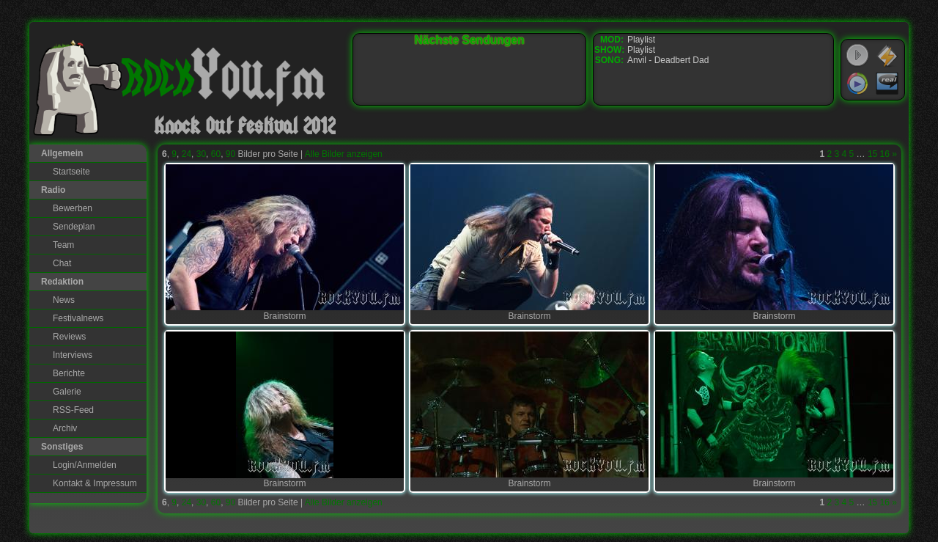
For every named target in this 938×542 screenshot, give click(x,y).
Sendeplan (74, 226)
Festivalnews (78, 318)
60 (216, 154)
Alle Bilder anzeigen (344, 154)
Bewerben (72, 208)
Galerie (67, 392)
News (64, 300)
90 (230, 154)
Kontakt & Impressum (95, 483)
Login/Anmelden (85, 465)
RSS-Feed (73, 410)
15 (872, 154)
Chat (62, 263)
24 (186, 154)
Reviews (69, 337)
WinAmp (887, 55)
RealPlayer (887, 83)
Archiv (65, 428)
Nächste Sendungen (470, 40)
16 (885, 154)
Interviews (72, 355)
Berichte (69, 373)
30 (201, 154)
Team (63, 245)
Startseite (71, 171)
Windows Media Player (857, 83)
